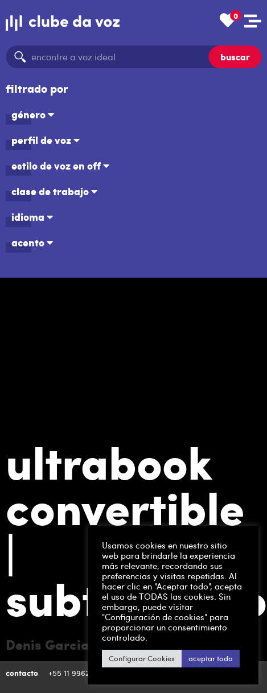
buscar (235, 56)
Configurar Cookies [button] (116, 658)
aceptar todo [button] (185, 658)
